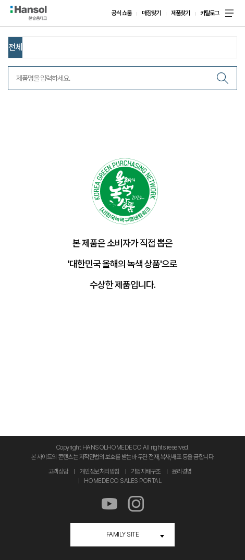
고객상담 (58, 471)
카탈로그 (209, 13)
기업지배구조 (146, 471)
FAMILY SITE (122, 534)
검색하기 (222, 78)
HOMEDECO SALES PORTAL (123, 480)
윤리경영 (182, 471)
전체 (15, 47)
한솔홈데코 (28, 13)
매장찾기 (151, 13)
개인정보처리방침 (99, 471)
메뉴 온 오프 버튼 (229, 13)
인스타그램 (136, 504)
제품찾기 (180, 13)
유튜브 (109, 504)
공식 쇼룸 (121, 13)
